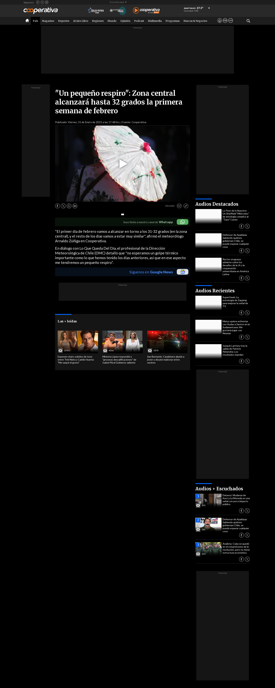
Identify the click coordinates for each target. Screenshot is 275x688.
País (35, 20)
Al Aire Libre (80, 20)
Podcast (139, 20)
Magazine (48, 20)
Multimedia (155, 20)
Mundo (112, 20)
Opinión (125, 20)
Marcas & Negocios (195, 20)
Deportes (63, 20)
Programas (173, 20)
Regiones (98, 20)
